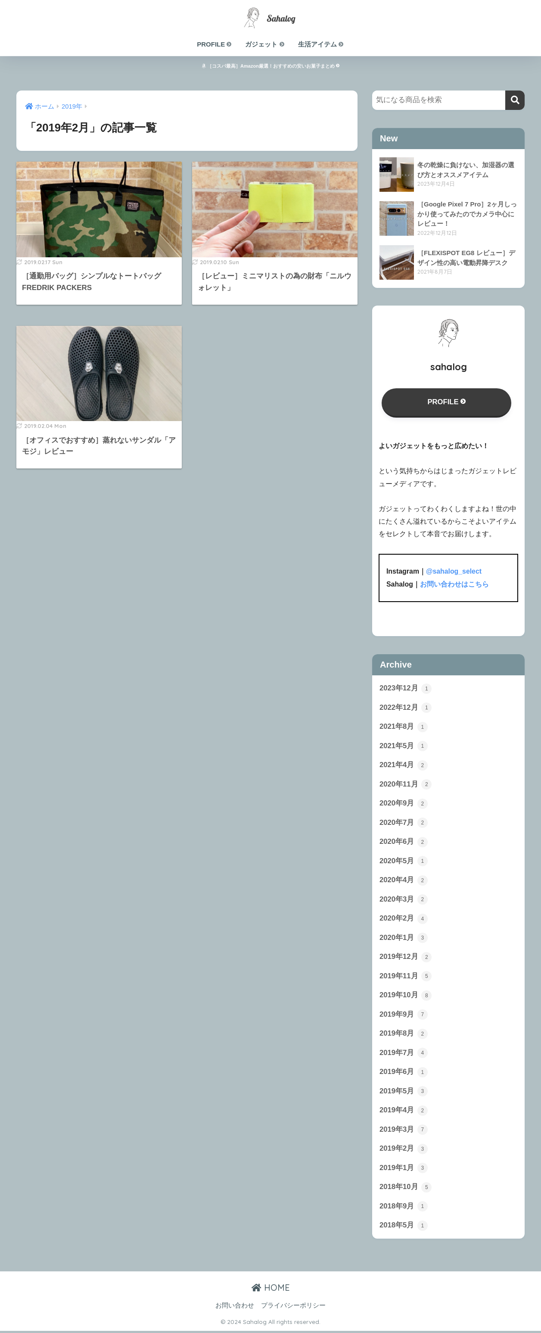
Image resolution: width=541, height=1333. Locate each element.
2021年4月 (403, 765)
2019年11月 (405, 977)
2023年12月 (405, 688)
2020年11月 (405, 784)
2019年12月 (405, 957)
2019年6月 (403, 1073)
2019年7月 (403, 1054)
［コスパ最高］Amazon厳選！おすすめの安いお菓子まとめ (270, 66)
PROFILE (214, 44)
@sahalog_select (454, 571)
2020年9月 (403, 804)
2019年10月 (405, 996)
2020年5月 (403, 861)
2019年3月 (403, 1131)
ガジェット (265, 44)
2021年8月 (403, 726)
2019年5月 (403, 1092)
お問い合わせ (234, 1307)
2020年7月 (403, 823)
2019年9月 (403, 1016)
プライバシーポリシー (293, 1307)
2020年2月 (403, 919)
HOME (271, 1289)
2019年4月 (403, 1112)
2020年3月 (403, 900)
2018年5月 (403, 1227)
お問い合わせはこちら (454, 584)
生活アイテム (321, 44)
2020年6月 (403, 842)
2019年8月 (403, 1035)
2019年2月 (403, 1150)
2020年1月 (403, 938)
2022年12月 (405, 707)
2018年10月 (405, 1189)
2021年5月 (403, 746)
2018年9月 (403, 1208)
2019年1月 (403, 1169)
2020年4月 (403, 881)
